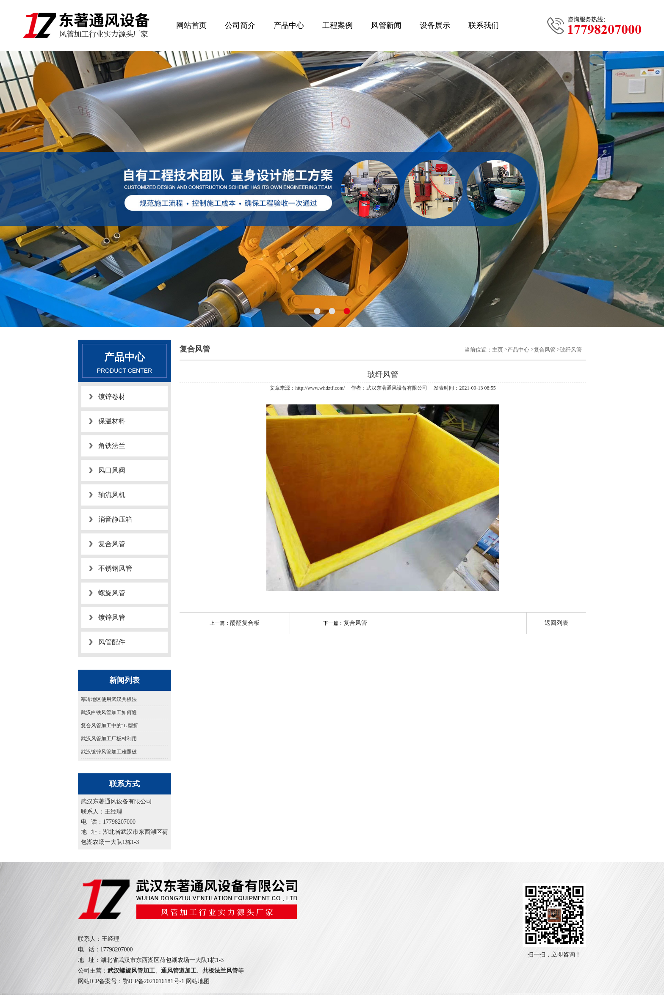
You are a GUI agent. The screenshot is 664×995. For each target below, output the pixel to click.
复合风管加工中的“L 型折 (109, 725)
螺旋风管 (111, 592)
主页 (497, 349)
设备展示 (435, 25)
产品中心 (289, 25)
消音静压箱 (115, 519)
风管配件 (111, 642)
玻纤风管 (571, 349)
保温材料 (111, 421)
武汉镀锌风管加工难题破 (109, 752)
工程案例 (337, 25)
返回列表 (556, 623)
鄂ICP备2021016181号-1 (153, 981)
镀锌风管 (111, 617)
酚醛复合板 (245, 623)
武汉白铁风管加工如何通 (109, 712)
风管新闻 (386, 25)
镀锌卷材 (111, 396)
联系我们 (483, 25)
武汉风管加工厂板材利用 (109, 739)
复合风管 (111, 543)
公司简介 (240, 25)
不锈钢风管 (115, 568)
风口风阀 (111, 470)
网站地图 (198, 981)
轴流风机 (111, 494)
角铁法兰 (111, 445)
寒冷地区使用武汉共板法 (109, 699)
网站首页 (191, 25)
